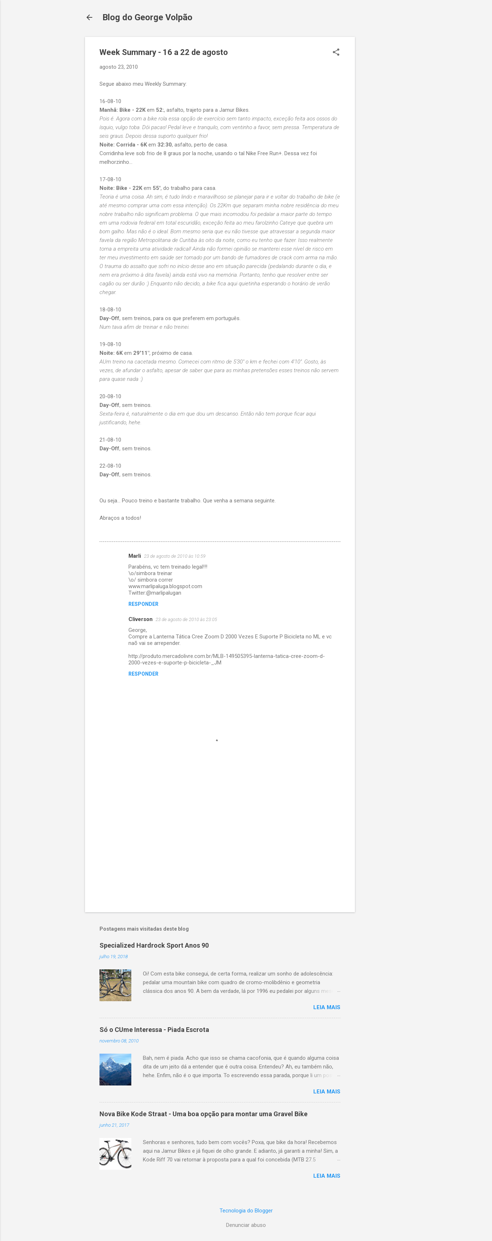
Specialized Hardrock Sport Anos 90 (154, 945)
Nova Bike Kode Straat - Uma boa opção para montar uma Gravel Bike (203, 1114)
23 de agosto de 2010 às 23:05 (186, 619)
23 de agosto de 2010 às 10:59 (174, 556)
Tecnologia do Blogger (246, 1210)
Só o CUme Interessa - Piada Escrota (154, 1029)
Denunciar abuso (246, 1225)
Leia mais (326, 1007)
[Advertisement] (384, 145)
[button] (336, 53)
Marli (134, 556)
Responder (143, 604)
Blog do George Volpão (147, 17)
